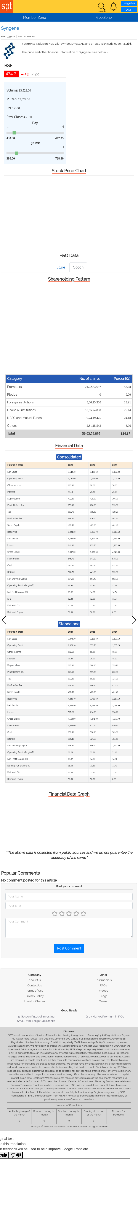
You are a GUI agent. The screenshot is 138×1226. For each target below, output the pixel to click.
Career (103, 1001)
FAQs (103, 985)
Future (60, 267)
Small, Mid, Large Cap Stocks (36, 1020)
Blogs (103, 996)
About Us (35, 980)
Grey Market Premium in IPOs (105, 1016)
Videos (103, 990)
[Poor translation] (16, 1155)
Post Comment (69, 948)
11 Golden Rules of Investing (36, 1016)
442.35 (59, 138)
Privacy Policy (35, 996)
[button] (113, 6)
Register (129, 3)
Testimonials (103, 980)
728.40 (59, 158)
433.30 (10, 138)
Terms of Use (34, 990)
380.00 (10, 158)
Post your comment (69, 886)
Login (129, 9)
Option (78, 267)
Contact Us (34, 985)
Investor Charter (34, 1001)
